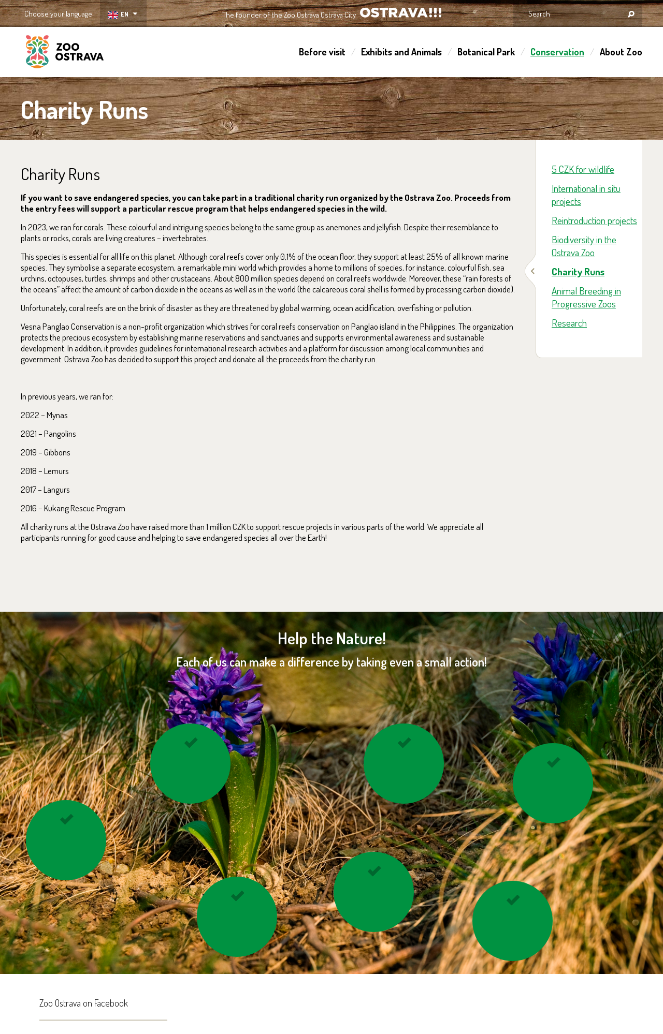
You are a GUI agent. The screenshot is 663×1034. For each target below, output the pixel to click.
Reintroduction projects (594, 220)
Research (569, 322)
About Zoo (621, 51)
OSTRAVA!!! (400, 13)
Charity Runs (578, 271)
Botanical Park (486, 51)
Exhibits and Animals (401, 51)
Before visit (322, 51)
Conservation (557, 51)
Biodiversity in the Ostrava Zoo (584, 246)
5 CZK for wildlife (583, 169)
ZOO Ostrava (65, 53)
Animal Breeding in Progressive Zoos (586, 297)
